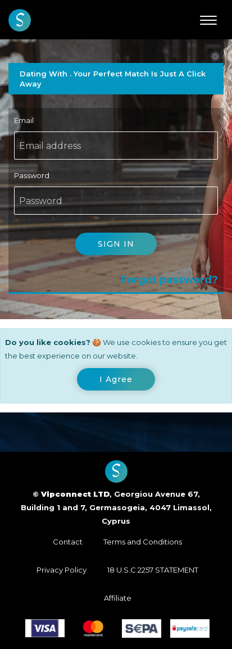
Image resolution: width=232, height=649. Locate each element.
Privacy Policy (62, 569)
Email (24, 120)
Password (31, 175)
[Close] (116, 379)
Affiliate (117, 597)
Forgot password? (169, 280)
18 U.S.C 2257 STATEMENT (152, 569)
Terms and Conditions (142, 541)
